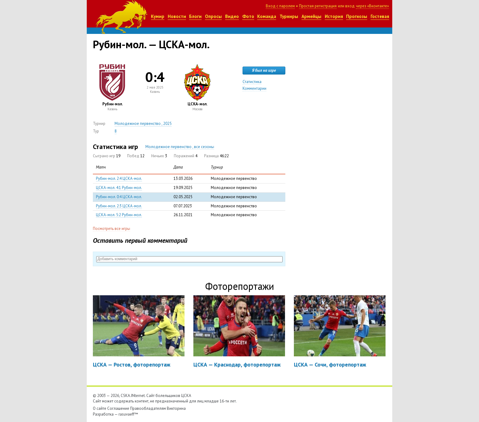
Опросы (213, 16)
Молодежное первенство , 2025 (143, 123)
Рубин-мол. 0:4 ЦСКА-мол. (119, 196)
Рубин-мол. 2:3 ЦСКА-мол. (119, 206)
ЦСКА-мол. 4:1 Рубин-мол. (119, 187)
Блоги (195, 16)
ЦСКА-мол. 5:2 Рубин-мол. (119, 214)
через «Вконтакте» (372, 6)
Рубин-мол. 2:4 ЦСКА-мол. (119, 178)
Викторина (176, 408)
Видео (232, 16)
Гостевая (380, 16)
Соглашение (118, 408)
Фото (248, 16)
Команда (266, 16)
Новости (177, 16)
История (334, 16)
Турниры (289, 16)
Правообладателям (148, 408)
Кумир (157, 16)
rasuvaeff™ (128, 414)
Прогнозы (356, 16)
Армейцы (311, 16)
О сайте (99, 408)
